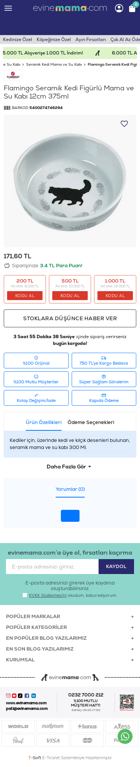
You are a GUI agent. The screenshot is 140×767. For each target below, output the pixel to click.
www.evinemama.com (26, 703)
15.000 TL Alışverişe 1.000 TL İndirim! (48, 53)
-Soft (35, 757)
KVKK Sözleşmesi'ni (47, 595)
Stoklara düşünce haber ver (70, 318)
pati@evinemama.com (26, 709)
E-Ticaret (51, 757)
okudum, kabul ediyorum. (70, 595)
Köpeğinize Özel (54, 40)
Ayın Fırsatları (90, 40)
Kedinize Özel (17, 40)
